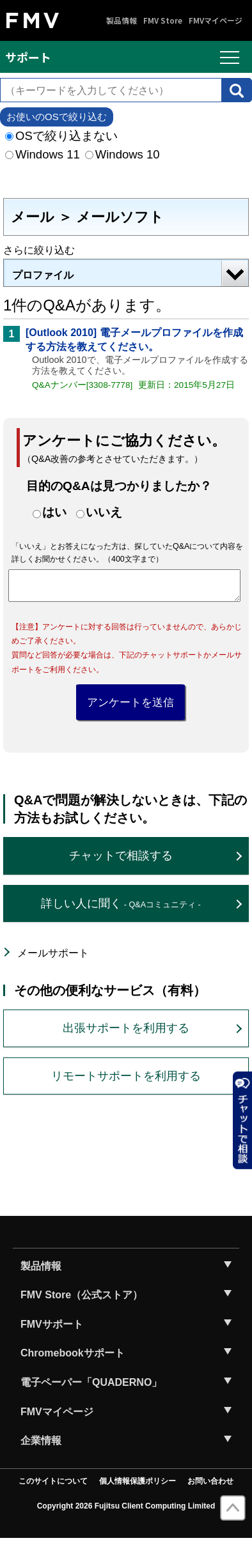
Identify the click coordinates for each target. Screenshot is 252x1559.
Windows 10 (122, 154)
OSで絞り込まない (61, 135)
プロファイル (43, 275)
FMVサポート (51, 1344)
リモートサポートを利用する (126, 1095)
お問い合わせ (210, 1501)
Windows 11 (42, 154)
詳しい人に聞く (120, 923)
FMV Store (162, 20)
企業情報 (40, 1460)
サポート (28, 57)
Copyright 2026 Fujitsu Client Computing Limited (126, 1526)
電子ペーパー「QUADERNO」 (91, 1402)
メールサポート (53, 973)
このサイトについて (53, 1501)
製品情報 (121, 20)
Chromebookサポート (72, 1373)
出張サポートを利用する (126, 1048)
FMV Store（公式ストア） (81, 1315)
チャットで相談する (121, 876)
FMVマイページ (215, 20)
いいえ (104, 512)
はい (54, 512)
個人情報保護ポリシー (137, 1501)
